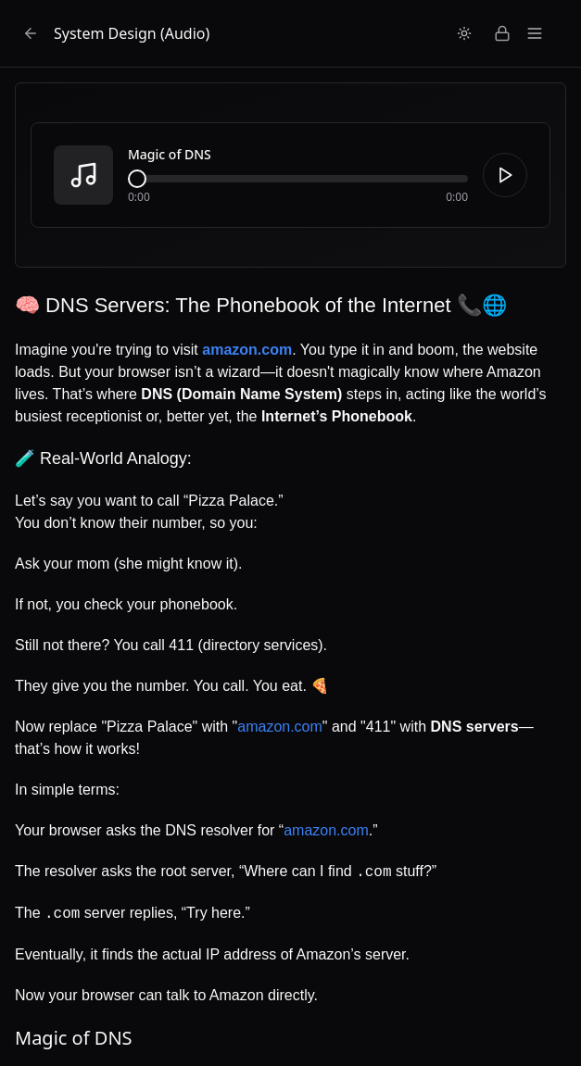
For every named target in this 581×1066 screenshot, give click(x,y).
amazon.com (279, 726)
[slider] (137, 178)
